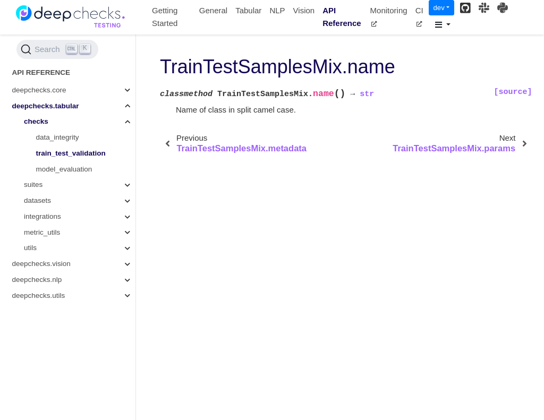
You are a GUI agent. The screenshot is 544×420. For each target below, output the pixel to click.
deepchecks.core (39, 90)
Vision (304, 10)
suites (33, 184)
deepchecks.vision (41, 264)
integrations (42, 216)
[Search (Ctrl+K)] (57, 49)
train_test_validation (71, 153)
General (213, 10)
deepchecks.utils (38, 295)
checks (36, 121)
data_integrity (57, 137)
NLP (277, 10)
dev (439, 8)
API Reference (341, 17)
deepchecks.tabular (45, 106)
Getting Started (164, 17)
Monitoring (388, 16)
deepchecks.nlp (37, 280)
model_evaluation (64, 169)
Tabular (248, 10)
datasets (37, 200)
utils (30, 248)
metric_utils (42, 232)
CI (419, 16)
